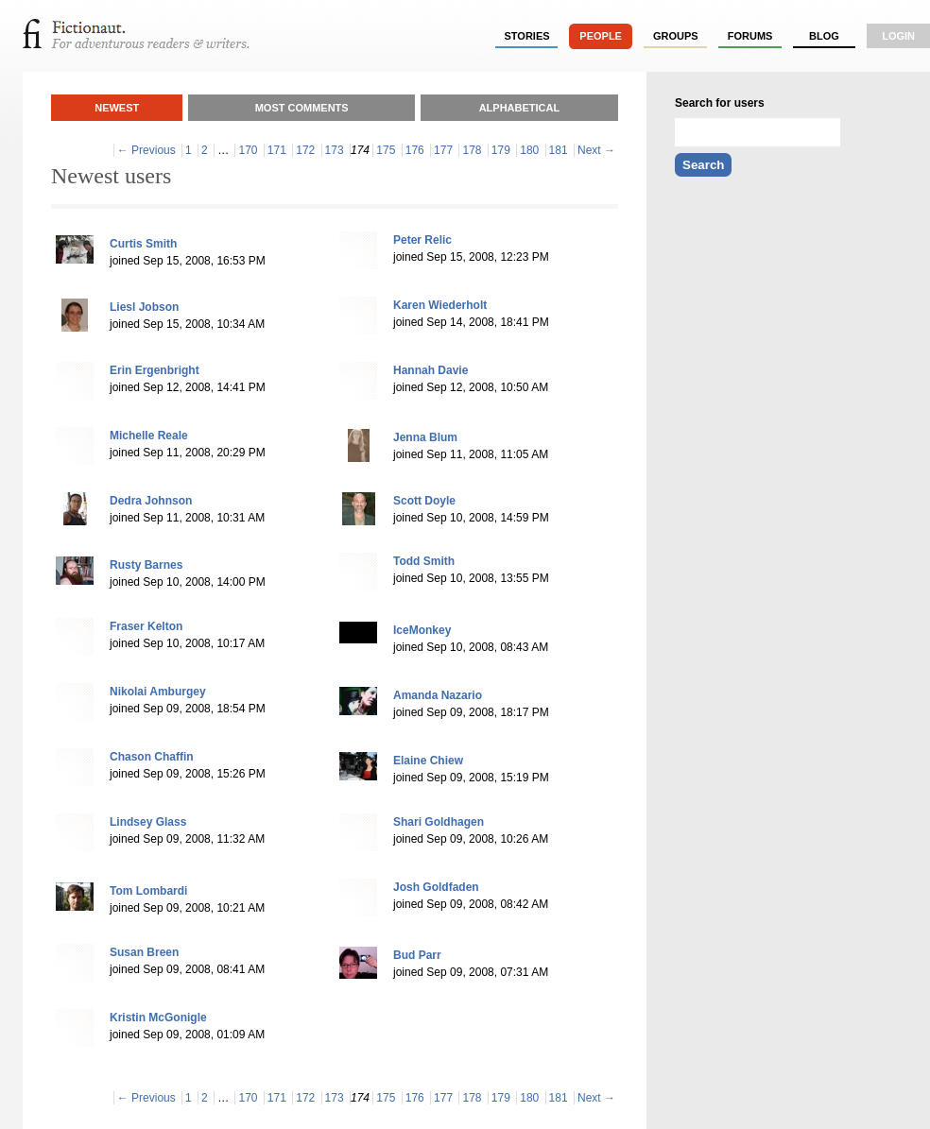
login (898, 36)
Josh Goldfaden (436, 887)
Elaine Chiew (428, 760)
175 (385, 150)
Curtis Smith (143, 243)
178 (471, 150)
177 (443, 150)
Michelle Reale (149, 435)
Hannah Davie (430, 370)
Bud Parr (417, 955)
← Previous (146, 150)
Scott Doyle (424, 500)
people (600, 36)
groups (675, 36)
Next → (596, 150)
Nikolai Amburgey (158, 691)
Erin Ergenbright (154, 370)
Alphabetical (519, 107)
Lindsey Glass (148, 822)
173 (334, 150)
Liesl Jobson (144, 307)
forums (750, 36)
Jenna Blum (425, 437)
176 (414, 150)
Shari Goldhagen (438, 822)
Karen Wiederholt (440, 305)
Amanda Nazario (437, 695)
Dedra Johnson (151, 500)
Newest (117, 107)
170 (247, 150)
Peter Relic (422, 240)
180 (529, 150)
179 (500, 150)
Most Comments (302, 107)
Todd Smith (424, 561)
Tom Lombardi (148, 891)
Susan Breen (144, 952)
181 (558, 150)
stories (527, 36)
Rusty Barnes (146, 565)
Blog (824, 36)
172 (305, 150)
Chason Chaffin (152, 756)
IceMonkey (422, 630)
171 (276, 150)
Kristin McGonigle (158, 1017)
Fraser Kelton (146, 626)
